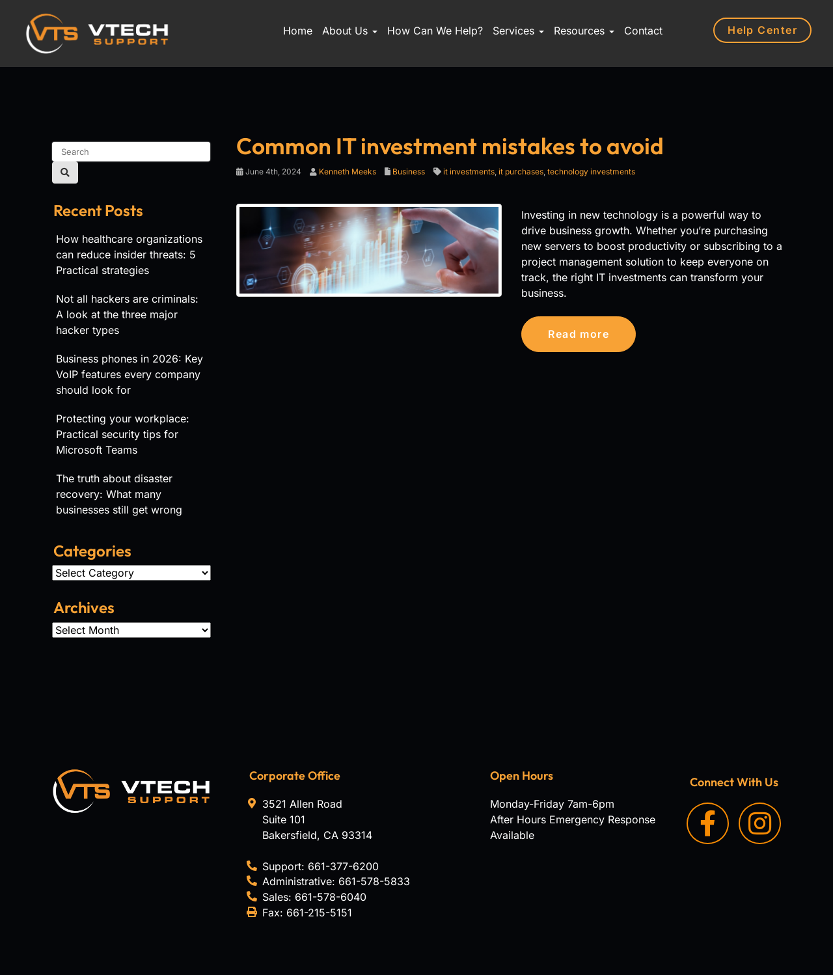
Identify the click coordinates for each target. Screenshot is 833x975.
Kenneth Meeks (347, 171)
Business (408, 171)
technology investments (591, 171)
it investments (469, 171)
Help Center (762, 29)
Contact (643, 30)
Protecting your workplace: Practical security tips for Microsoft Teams (122, 434)
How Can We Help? (435, 30)
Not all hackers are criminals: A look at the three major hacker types (127, 314)
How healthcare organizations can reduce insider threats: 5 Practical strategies (129, 254)
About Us (349, 30)
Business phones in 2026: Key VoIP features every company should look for (129, 374)
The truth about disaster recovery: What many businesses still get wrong (119, 494)
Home (297, 30)
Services (518, 30)
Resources (584, 30)
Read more (578, 333)
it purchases (520, 171)
